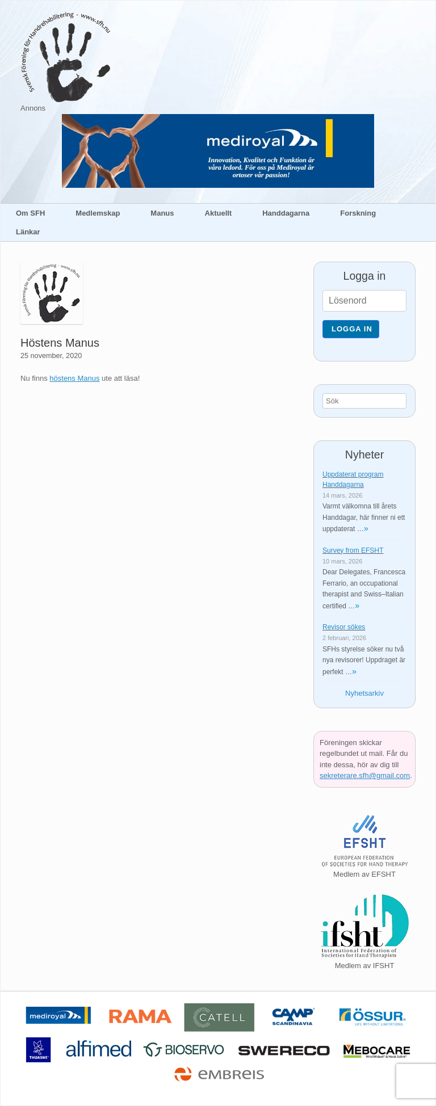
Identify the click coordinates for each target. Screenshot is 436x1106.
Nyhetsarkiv (364, 693)
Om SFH (30, 213)
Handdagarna (285, 213)
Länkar (28, 232)
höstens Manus (74, 378)
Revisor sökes (343, 627)
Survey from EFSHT (352, 550)
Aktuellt (218, 213)
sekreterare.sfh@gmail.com (365, 775)
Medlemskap (98, 213)
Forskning (358, 213)
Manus (162, 213)
